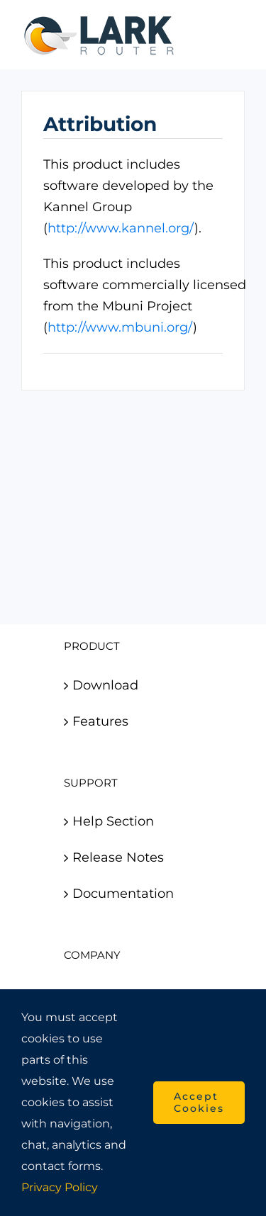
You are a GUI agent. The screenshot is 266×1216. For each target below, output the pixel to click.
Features (100, 721)
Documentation (123, 893)
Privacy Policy (59, 1187)
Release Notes (118, 857)
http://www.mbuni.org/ (120, 327)
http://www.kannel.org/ (121, 228)
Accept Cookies (199, 1102)
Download (105, 685)
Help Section (113, 821)
